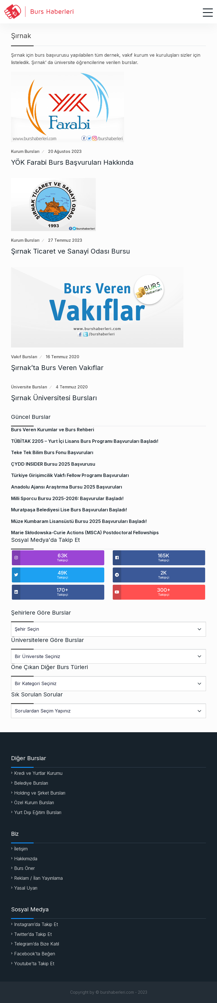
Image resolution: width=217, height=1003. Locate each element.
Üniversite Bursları (29, 386)
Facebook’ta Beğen (34, 953)
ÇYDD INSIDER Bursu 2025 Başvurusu (53, 464)
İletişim (21, 849)
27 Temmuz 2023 (65, 240)
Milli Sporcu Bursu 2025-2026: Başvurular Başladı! (67, 498)
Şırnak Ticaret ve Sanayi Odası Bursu (70, 251)
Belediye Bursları (31, 783)
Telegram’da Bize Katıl (36, 944)
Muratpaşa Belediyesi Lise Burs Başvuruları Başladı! (69, 510)
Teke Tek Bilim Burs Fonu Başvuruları (52, 452)
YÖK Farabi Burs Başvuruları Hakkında (72, 162)
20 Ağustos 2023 (65, 151)
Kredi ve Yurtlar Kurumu (38, 773)
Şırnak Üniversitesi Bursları (54, 398)
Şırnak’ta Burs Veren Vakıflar (57, 368)
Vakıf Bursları (24, 356)
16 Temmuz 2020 (62, 356)
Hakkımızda (25, 858)
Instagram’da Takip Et (36, 924)
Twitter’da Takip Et (33, 934)
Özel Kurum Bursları (34, 802)
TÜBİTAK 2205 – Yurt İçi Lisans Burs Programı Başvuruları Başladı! (84, 441)
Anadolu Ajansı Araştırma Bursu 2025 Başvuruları (66, 487)
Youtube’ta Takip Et (34, 963)
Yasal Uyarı (25, 888)
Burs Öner (24, 868)
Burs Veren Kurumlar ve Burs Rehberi (52, 429)
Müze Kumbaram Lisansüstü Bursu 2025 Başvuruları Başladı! (79, 521)
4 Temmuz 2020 (72, 386)
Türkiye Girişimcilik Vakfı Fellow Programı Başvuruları (70, 475)
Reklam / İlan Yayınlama (38, 878)
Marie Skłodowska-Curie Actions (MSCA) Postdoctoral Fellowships (85, 532)
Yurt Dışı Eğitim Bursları (37, 812)
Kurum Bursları (25, 151)
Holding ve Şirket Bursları (39, 793)
